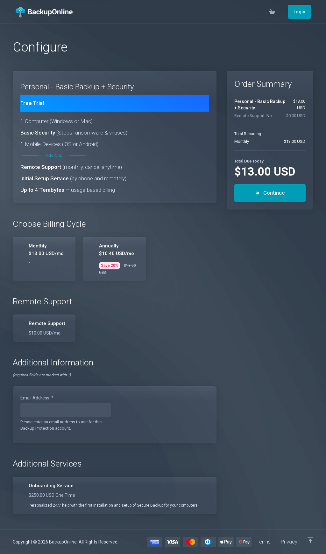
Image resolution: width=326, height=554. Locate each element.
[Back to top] (310, 540)
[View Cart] (278, 12)
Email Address (36, 397)
